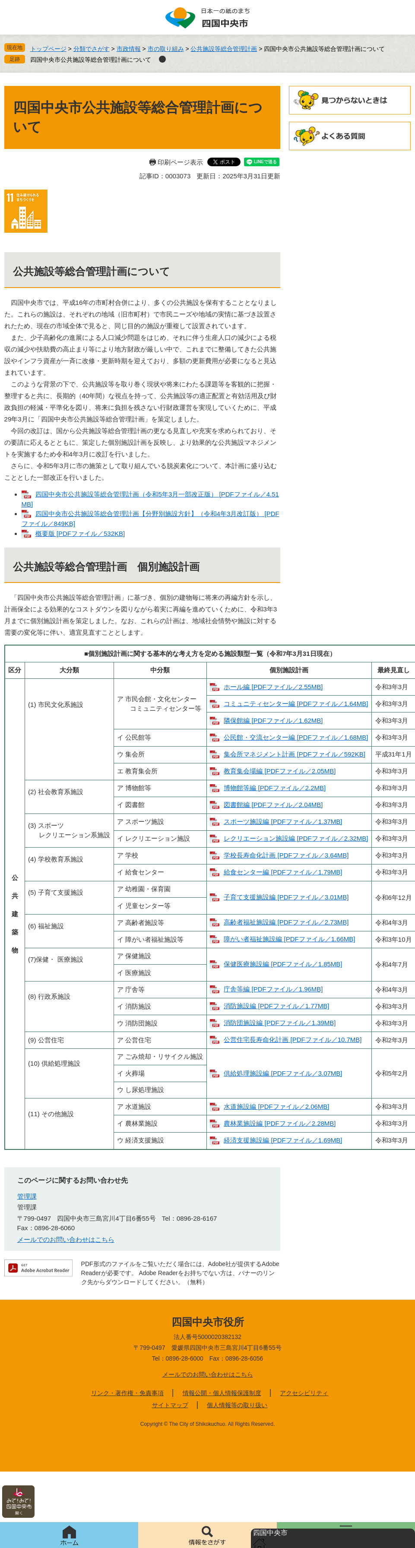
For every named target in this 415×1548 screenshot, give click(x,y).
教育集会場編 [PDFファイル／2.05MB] (280, 771)
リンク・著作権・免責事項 (127, 1393)
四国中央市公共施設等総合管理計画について (90, 59)
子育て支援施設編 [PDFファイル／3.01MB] (286, 897)
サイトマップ (170, 1405)
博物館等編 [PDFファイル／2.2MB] (275, 787)
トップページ (48, 48)
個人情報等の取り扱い (237, 1405)
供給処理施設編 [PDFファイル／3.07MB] (283, 1073)
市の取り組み (166, 48)
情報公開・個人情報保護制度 (222, 1393)
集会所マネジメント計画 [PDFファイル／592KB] (294, 754)
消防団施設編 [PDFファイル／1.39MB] (280, 1022)
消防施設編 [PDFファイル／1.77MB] (276, 1006)
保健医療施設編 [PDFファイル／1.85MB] (283, 964)
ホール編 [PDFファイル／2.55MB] (273, 686)
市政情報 (129, 48)
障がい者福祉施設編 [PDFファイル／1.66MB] (289, 939)
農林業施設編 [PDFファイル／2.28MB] (280, 1123)
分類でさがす (91, 48)
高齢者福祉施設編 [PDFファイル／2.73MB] (286, 922)
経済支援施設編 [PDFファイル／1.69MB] (283, 1140)
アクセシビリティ (304, 1393)
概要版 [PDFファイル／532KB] (80, 533)
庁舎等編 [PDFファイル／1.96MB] (273, 989)
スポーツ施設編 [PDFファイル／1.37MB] (283, 821)
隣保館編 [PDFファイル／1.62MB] (273, 720)
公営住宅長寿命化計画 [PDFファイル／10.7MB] (292, 1039)
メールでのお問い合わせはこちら (65, 1239)
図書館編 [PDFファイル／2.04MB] (273, 804)
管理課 (27, 1196)
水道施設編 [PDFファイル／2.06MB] (276, 1106)
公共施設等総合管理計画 (223, 48)
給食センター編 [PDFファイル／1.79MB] (283, 872)
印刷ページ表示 (180, 162)
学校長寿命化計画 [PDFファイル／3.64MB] (286, 855)
